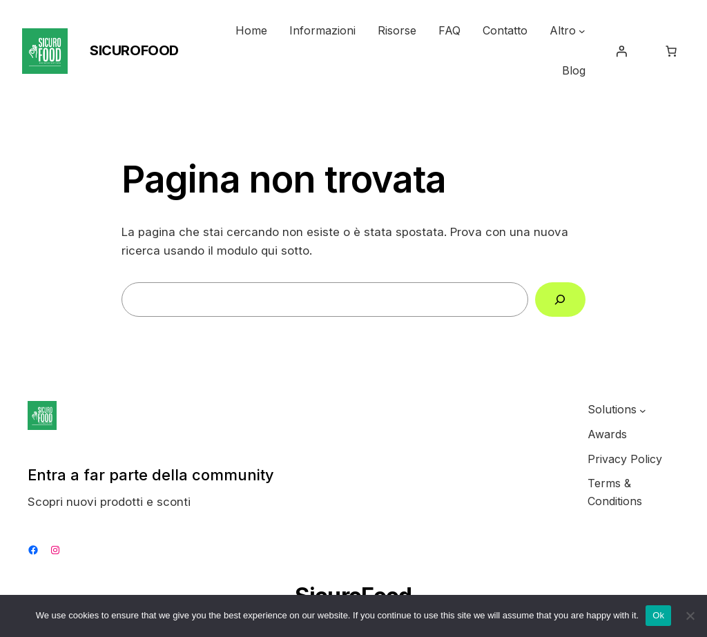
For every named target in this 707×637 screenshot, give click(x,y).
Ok (658, 615)
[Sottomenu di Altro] (582, 31)
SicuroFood (134, 50)
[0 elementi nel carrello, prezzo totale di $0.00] (671, 51)
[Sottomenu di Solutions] (642, 409)
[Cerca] (560, 299)
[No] (690, 616)
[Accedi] (621, 51)
